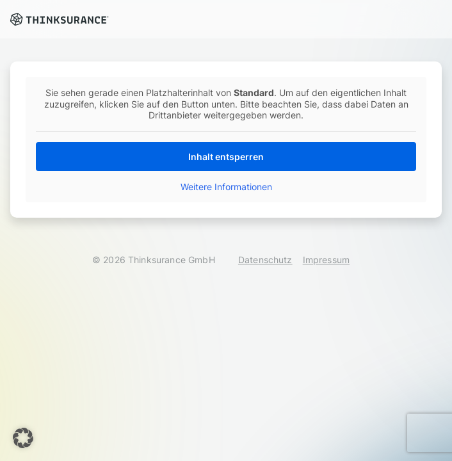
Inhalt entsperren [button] (226, 156)
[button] (23, 438)
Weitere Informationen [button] (226, 186)
